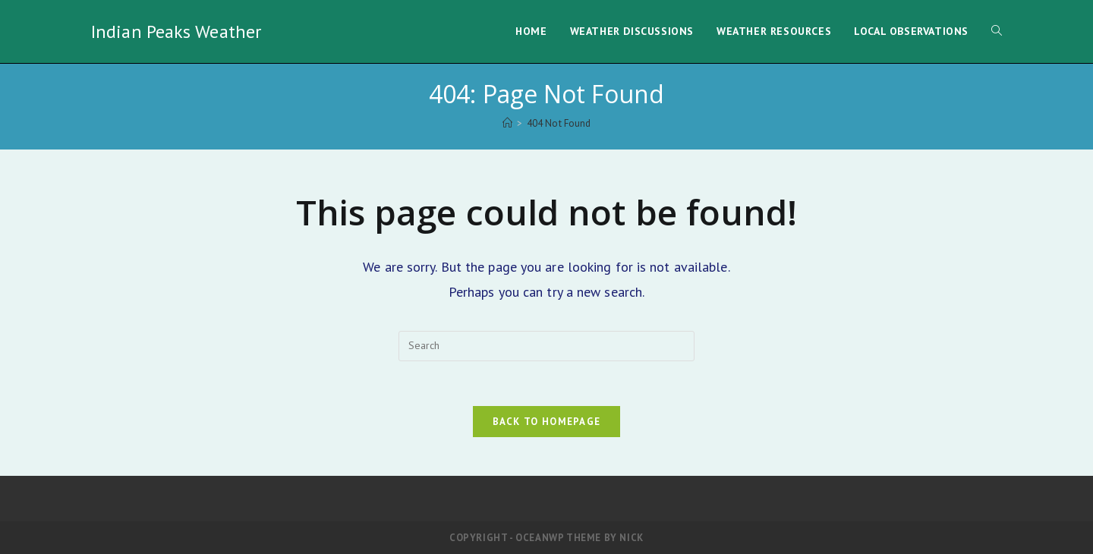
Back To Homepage (547, 422)
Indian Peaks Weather (176, 31)
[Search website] (996, 31)
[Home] (507, 123)
